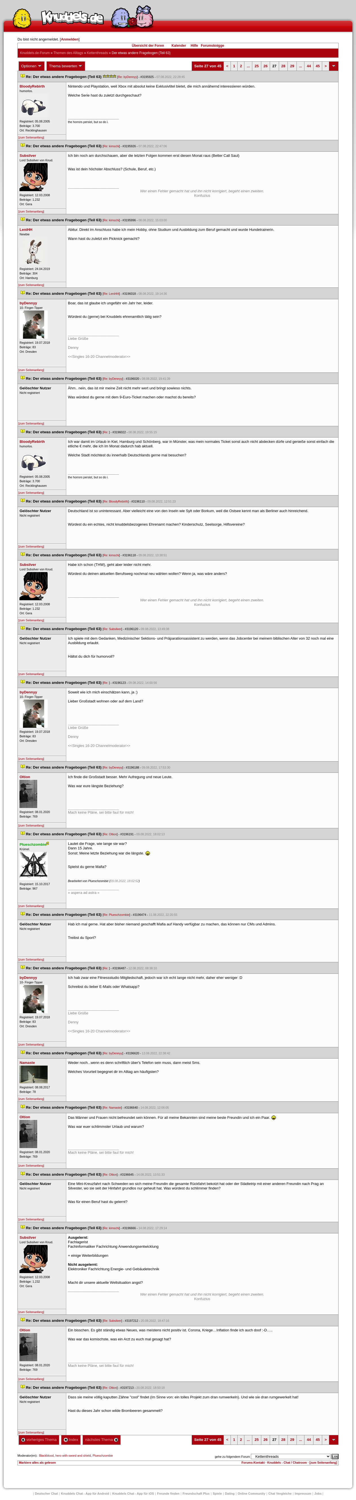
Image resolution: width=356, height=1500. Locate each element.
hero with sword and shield (73, 1455)
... (248, 66)
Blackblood (46, 1455)
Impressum (303, 1493)
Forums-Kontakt (253, 1462)
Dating (230, 1493)
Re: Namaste (112, 1107)
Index (71, 1440)
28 (283, 66)
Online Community (251, 1493)
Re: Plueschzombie (116, 914)
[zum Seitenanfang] (31, 137)
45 (318, 66)
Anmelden (70, 39)
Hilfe (194, 46)
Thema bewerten (66, 66)
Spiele (217, 1493)
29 (292, 66)
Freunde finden (168, 1493)
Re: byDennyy (127, 77)
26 (265, 66)
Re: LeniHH (111, 293)
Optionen (31, 66)
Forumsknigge (212, 46)
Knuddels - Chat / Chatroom (287, 1462)
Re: (106, 432)
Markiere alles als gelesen (37, 1462)
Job (318, 1493)
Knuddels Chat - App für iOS (133, 1493)
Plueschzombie (103, 1455)
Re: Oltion (110, 834)
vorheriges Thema (39, 1440)
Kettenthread (97, 53)
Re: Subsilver (112, 629)
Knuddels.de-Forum (35, 53)
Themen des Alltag (68, 53)
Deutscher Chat (46, 1493)
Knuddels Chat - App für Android (85, 1493)
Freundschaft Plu (196, 1493)
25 (256, 66)
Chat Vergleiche (280, 1493)
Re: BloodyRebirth (115, 501)
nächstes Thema (101, 1440)
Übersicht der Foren (148, 46)
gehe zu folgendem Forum (232, 1456)
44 (309, 66)
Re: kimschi (111, 146)
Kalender (178, 46)
